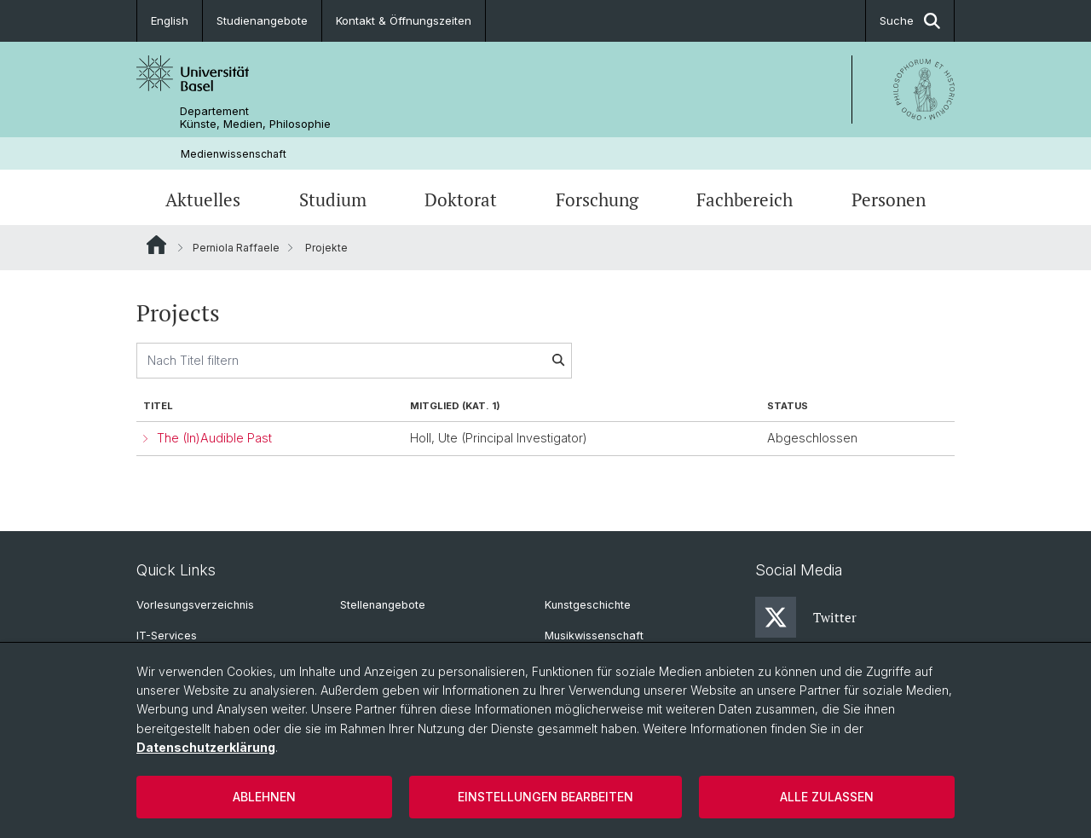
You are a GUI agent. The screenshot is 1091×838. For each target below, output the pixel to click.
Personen (888, 199)
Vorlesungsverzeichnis (195, 604)
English (169, 20)
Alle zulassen (827, 796)
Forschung (597, 199)
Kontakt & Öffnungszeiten (403, 20)
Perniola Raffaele (236, 247)
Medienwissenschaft (233, 153)
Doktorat (460, 199)
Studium (333, 199)
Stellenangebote (382, 604)
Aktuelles (202, 199)
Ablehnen (264, 796)
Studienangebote (262, 20)
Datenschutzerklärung (205, 747)
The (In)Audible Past (214, 438)
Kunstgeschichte (588, 604)
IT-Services (166, 635)
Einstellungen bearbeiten (545, 796)
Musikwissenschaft (594, 635)
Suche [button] (910, 21)
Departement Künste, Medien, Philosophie (255, 117)
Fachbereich (744, 199)
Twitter (806, 617)
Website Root (156, 244)
